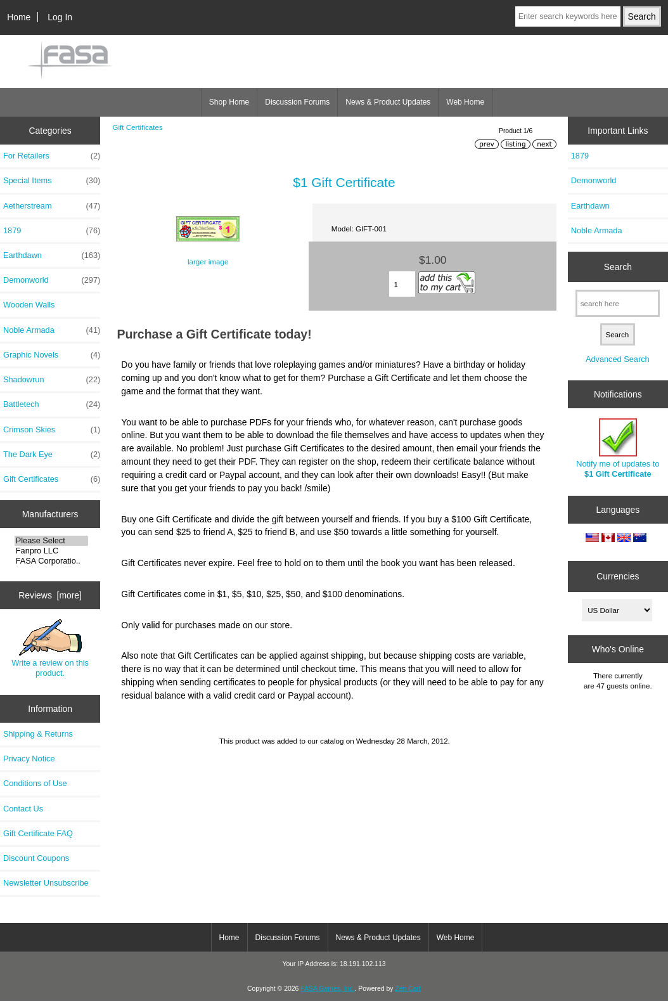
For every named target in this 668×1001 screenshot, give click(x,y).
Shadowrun (51, 380)
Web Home (465, 102)
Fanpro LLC (52, 551)
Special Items (51, 181)
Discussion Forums (297, 102)
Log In (60, 17)
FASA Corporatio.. (52, 561)
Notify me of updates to (617, 448)
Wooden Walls (29, 304)
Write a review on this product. (50, 648)
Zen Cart (408, 988)
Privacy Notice (29, 758)
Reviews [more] (50, 595)
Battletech (51, 404)
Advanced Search (618, 359)
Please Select (52, 541)
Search (618, 267)
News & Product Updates (387, 102)
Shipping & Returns (38, 734)
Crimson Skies (51, 430)
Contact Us (23, 808)
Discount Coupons (36, 858)
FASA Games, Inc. (327, 988)
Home (18, 17)
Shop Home (229, 102)
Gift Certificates (137, 127)
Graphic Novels (51, 355)
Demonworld (51, 280)
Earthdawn (51, 255)
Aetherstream (51, 206)
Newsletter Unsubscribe (46, 883)
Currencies (617, 576)
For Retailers (51, 156)
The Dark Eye (51, 454)
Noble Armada (51, 330)
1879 (51, 231)
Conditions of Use (35, 783)
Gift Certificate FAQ (38, 833)
